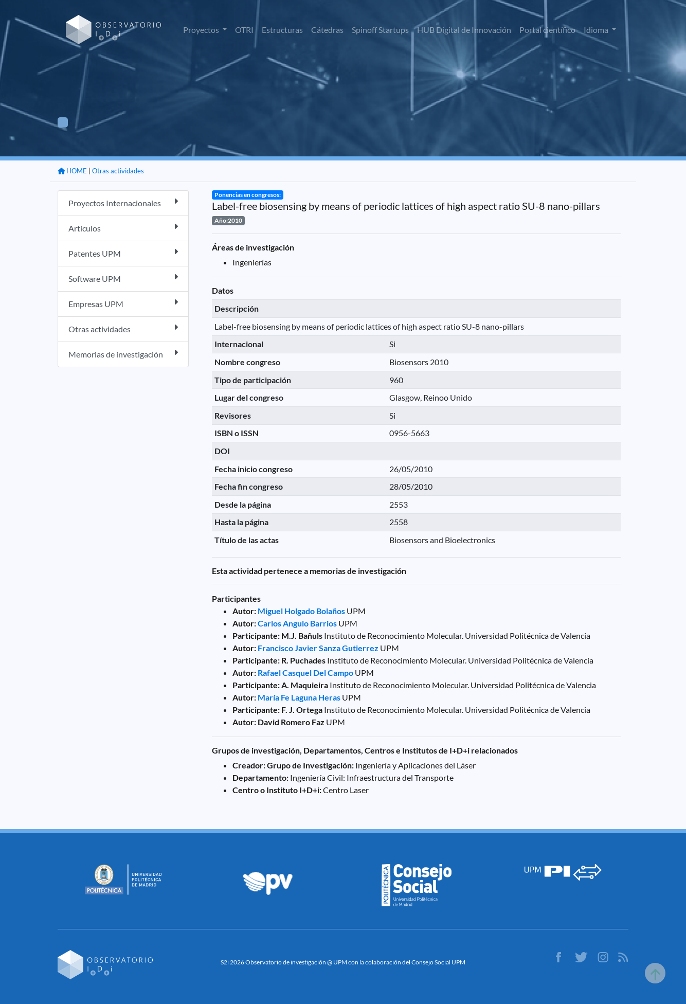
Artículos (123, 227)
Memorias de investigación (123, 353)
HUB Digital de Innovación (464, 29)
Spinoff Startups (380, 29)
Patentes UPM (123, 252)
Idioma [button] (597, 29)
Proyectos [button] (202, 29)
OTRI (244, 29)
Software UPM (123, 278)
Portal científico (547, 29)
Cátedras (327, 29)
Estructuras (282, 29)
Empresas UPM (123, 303)
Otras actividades (118, 171)
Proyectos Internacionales (123, 202)
